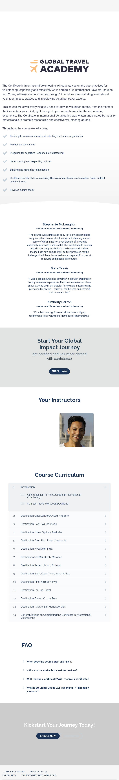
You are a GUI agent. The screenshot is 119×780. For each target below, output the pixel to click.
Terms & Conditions (13, 767)
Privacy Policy (39, 767)
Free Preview (71, 733)
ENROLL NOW (58, 371)
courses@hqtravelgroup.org (39, 770)
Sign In (112, 6)
